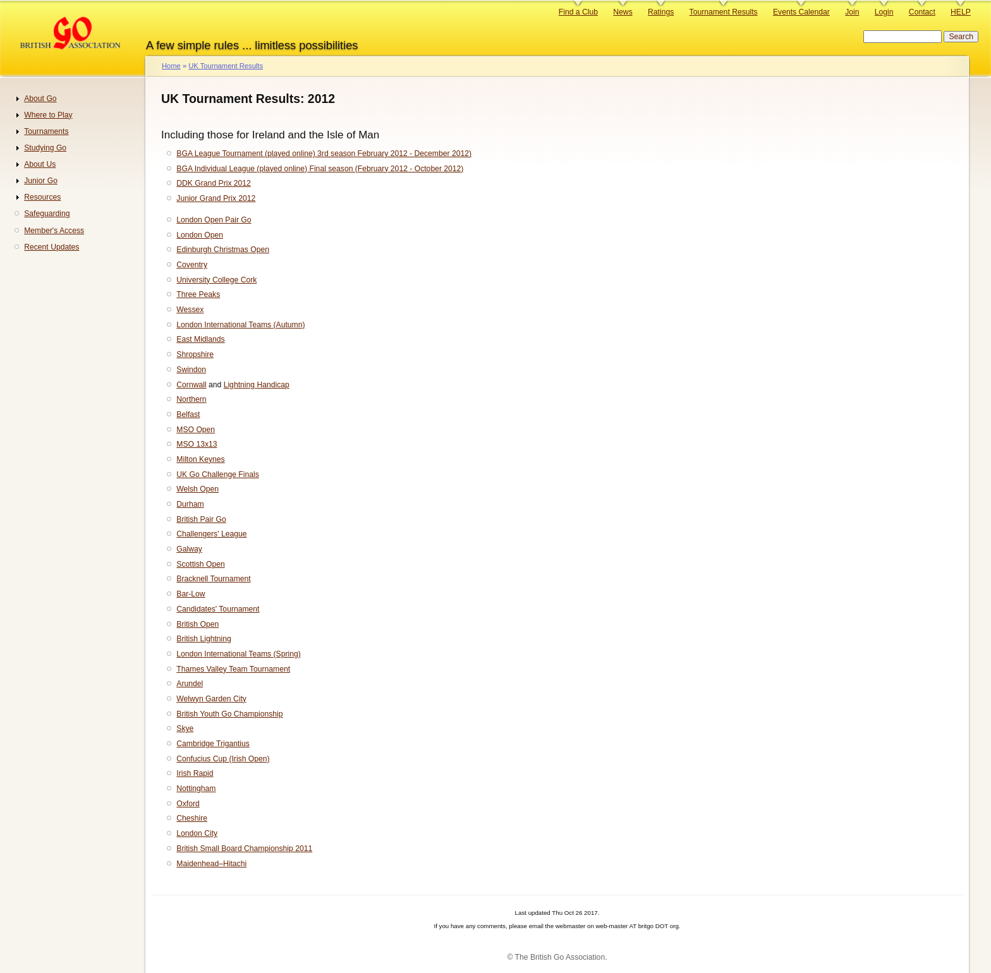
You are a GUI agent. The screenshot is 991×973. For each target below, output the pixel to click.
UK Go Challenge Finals (217, 474)
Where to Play (48, 115)
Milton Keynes (200, 459)
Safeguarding (47, 213)
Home (171, 66)
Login (884, 12)
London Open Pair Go (213, 219)
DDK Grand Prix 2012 (213, 183)
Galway (189, 549)
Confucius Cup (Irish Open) (222, 758)
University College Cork (216, 279)
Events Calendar (801, 12)
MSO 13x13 (196, 444)
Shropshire (195, 354)
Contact (922, 12)
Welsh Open (197, 489)
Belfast (188, 414)
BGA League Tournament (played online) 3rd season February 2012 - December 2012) (323, 153)
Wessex (190, 309)
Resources (42, 197)
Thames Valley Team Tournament (233, 669)
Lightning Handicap (256, 384)
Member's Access (54, 230)
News (622, 12)
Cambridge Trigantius (213, 743)
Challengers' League (211, 533)
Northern (191, 399)
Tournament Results (724, 12)
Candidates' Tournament (217, 609)
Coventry (191, 264)
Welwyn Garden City (211, 698)
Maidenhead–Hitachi (211, 863)
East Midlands (200, 339)
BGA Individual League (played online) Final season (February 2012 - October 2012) (319, 168)
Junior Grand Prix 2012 (215, 198)
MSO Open (195, 429)
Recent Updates (51, 247)
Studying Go (45, 147)
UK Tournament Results (225, 66)
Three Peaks (198, 294)
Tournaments (46, 131)
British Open (197, 624)
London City (196, 833)
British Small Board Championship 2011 (244, 848)
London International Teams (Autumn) (240, 324)
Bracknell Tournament (213, 578)
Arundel (189, 683)
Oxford (187, 803)
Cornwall (191, 384)
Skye (184, 728)
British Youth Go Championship (229, 714)
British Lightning (203, 638)
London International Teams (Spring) (238, 654)
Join (852, 12)
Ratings (661, 12)
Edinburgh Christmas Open (222, 249)
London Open (199, 235)
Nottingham (196, 788)
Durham (190, 504)
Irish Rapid (194, 773)
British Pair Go (201, 519)
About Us (40, 164)
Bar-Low (190, 593)
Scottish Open (200, 564)
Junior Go (41, 180)
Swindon (191, 369)
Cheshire (191, 818)
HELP (961, 12)
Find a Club (578, 12)
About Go (40, 98)
